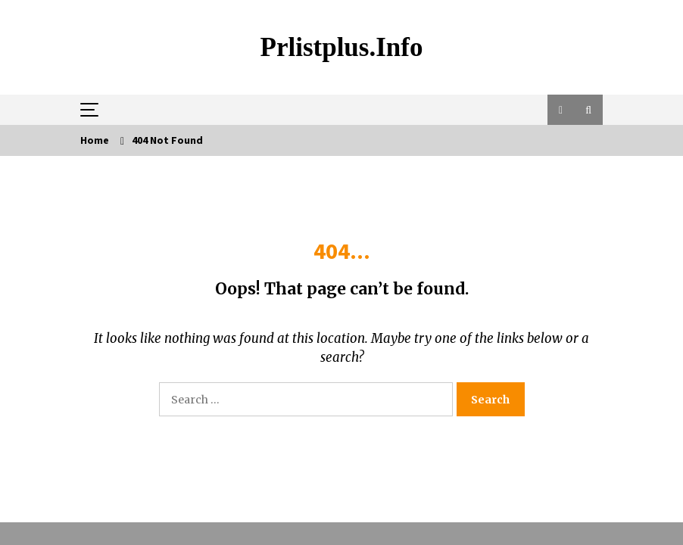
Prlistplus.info (341, 47)
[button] (560, 110)
